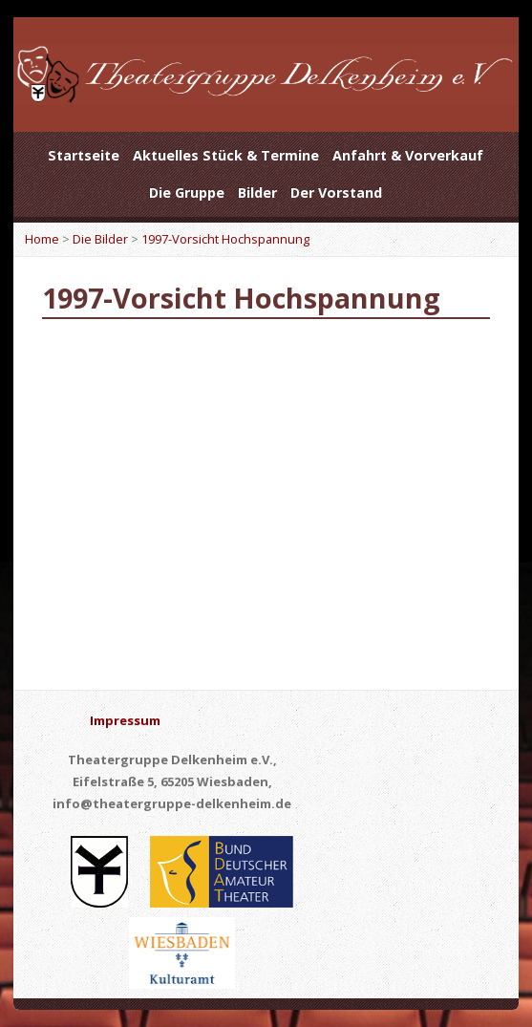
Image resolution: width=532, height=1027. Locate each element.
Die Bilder (100, 238)
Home (42, 238)
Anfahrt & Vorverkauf (407, 155)
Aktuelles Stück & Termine (226, 155)
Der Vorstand (336, 192)
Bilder (257, 192)
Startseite (83, 155)
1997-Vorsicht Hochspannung (225, 238)
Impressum (125, 720)
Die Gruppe (186, 192)
